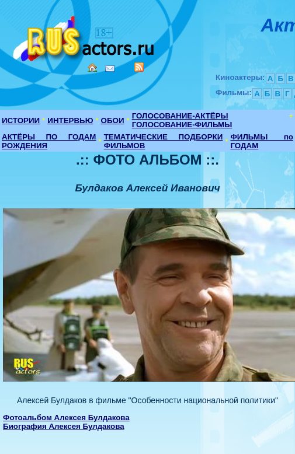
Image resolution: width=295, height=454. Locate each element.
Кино (85, 36)
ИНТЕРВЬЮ (70, 120)
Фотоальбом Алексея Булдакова (66, 417)
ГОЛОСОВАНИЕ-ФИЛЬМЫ (182, 124)
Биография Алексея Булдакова (63, 426)
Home (92, 68)
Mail (109, 68)
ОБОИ (112, 120)
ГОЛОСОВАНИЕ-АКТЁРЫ (180, 115)
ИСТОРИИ (21, 120)
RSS (139, 67)
